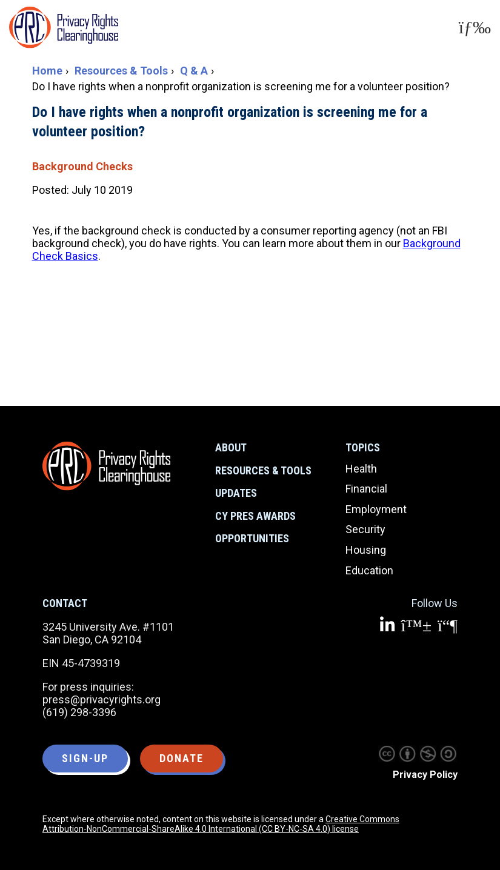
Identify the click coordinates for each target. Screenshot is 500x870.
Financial (366, 488)
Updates (236, 492)
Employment (376, 509)
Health (361, 468)
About (231, 447)
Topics (362, 447)
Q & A (194, 70)
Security (365, 529)
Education (369, 570)
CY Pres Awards (255, 516)
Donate (181, 758)
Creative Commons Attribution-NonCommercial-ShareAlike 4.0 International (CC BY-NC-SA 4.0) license (220, 824)
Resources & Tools (121, 70)
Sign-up (85, 758)
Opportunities (252, 538)
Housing (365, 549)
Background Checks (82, 166)
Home (47, 70)
